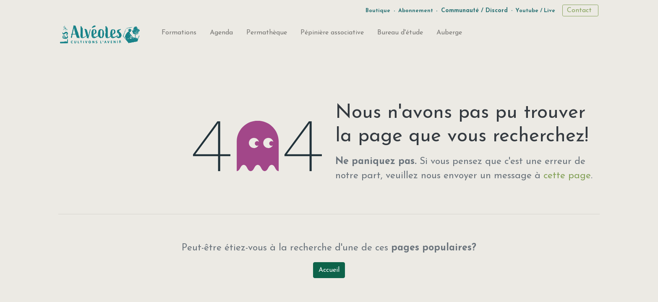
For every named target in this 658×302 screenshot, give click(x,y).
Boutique (378, 10)
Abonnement (415, 10)
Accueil (329, 270)
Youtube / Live (535, 10)
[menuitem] (179, 34)
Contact (580, 10)
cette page (567, 176)
